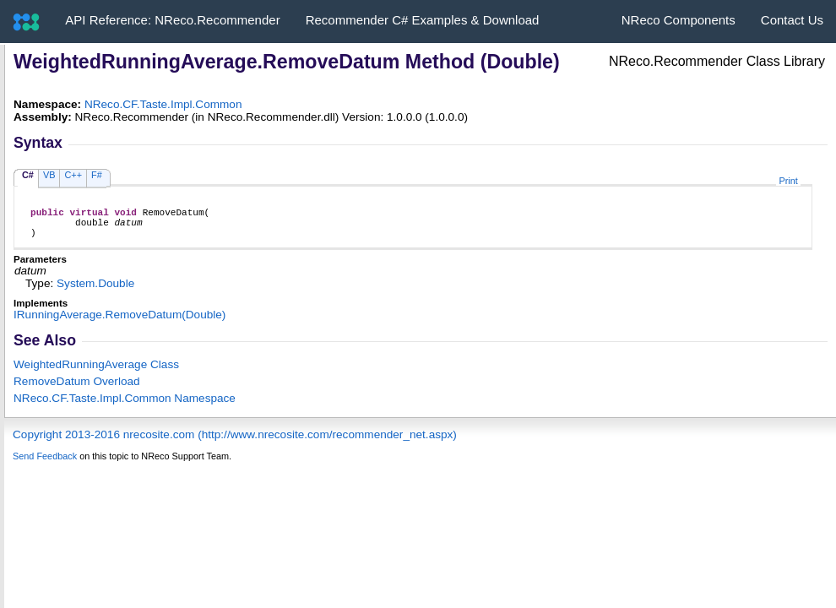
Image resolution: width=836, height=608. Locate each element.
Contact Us (792, 20)
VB (49, 175)
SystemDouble (95, 291)
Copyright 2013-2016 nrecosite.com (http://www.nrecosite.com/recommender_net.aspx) (235, 442)
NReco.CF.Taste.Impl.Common (163, 104)
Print (788, 181)
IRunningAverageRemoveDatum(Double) (119, 322)
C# (28, 175)
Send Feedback (45, 464)
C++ (73, 175)
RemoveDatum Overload (77, 389)
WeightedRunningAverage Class (96, 372)
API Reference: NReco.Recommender (172, 20)
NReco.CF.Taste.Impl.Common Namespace (125, 405)
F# (96, 175)
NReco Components (679, 20)
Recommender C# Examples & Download (423, 20)
